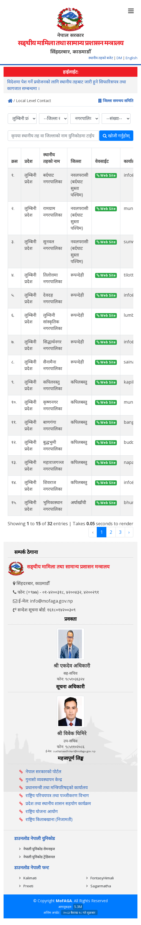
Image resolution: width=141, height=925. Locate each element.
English (131, 57)
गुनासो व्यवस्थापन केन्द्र (44, 779)
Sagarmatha (100, 885)
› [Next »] (129, 532)
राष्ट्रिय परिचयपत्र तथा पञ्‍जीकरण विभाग (57, 795)
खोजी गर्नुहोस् (116, 136)
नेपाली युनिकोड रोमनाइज (39, 848)
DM (119, 57)
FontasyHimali (102, 877)
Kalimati (30, 877)
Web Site (106, 175)
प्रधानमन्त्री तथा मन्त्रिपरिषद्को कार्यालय (57, 787)
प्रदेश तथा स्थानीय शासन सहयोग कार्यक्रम (58, 803)
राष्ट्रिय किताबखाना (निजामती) (49, 819)
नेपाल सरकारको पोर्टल (43, 771)
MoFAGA (64, 900)
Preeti (28, 885)
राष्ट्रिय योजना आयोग (42, 811)
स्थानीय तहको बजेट (101, 57)
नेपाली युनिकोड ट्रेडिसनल (39, 856)
